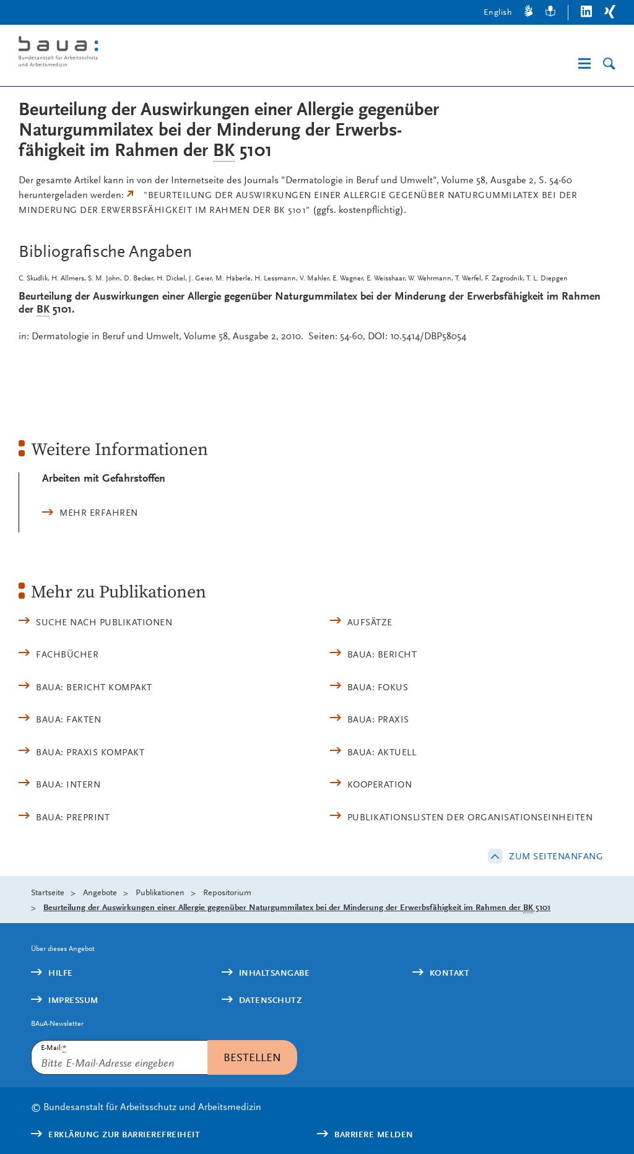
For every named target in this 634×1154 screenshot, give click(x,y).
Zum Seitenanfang (556, 856)
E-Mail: (53, 1048)
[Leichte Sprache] (550, 12)
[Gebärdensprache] (528, 12)
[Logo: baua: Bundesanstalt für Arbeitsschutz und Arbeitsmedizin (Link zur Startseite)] (148, 53)
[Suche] (609, 64)
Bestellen (252, 1057)
